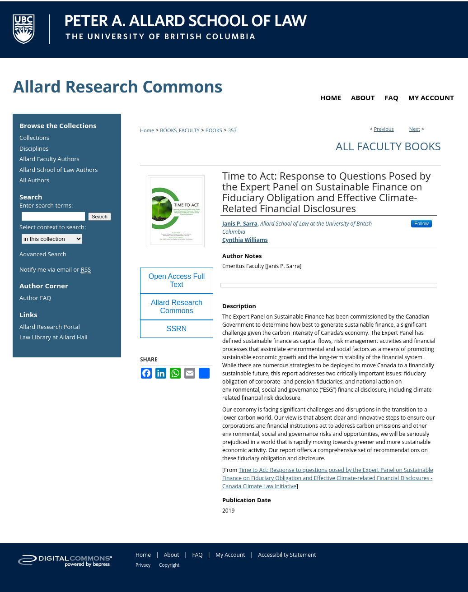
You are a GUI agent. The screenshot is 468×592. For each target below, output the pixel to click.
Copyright (169, 565)
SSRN (177, 329)
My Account (230, 555)
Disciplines (33, 149)
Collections (34, 138)
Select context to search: (52, 227)
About (171, 555)
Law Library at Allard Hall (53, 337)
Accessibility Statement (287, 555)
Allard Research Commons (176, 306)
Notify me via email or (55, 269)
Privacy (143, 565)
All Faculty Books (388, 146)
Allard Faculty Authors (49, 159)
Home (147, 130)
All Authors (34, 180)
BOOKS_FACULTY (179, 130)
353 (232, 130)
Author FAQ (35, 298)
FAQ (197, 555)
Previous (384, 128)
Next (414, 128)
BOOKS (214, 130)
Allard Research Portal (49, 327)
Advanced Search (42, 254)
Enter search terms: (46, 205)
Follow (421, 223)
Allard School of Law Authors (58, 170)
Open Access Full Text (177, 280)
